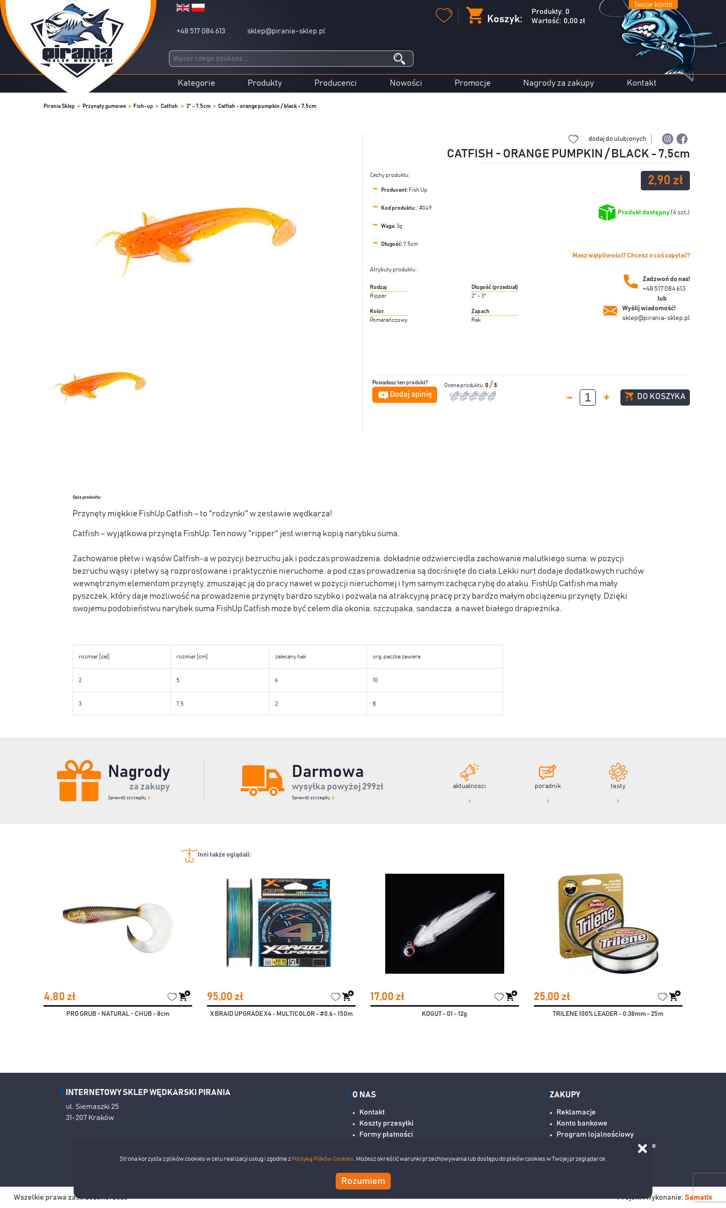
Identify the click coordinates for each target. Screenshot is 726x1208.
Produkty (265, 83)
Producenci (335, 83)
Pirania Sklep (59, 106)
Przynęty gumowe (104, 106)
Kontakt (642, 83)
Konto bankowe (582, 1123)
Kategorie (196, 83)
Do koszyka (655, 396)
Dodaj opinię (411, 395)
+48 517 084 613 (200, 31)
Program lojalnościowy (595, 1134)
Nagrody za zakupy (558, 83)
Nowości (406, 83)
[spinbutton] (588, 397)
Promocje (473, 83)
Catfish (170, 106)
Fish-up (143, 106)
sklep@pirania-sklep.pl (286, 31)
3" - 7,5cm (198, 106)
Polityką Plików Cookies (323, 1159)
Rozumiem (363, 1181)
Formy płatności (386, 1134)
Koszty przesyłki (386, 1123)
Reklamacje (576, 1112)
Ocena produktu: (464, 385)
